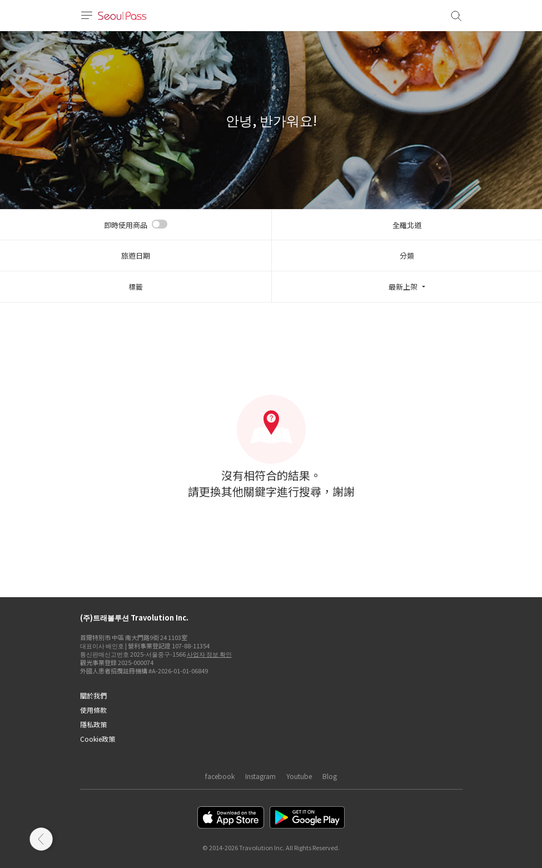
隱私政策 (93, 724)
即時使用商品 (125, 225)
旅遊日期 (135, 255)
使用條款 (93, 710)
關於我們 (93, 695)
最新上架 (403, 286)
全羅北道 (406, 225)
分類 (407, 255)
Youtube (299, 776)
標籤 (135, 286)
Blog (329, 776)
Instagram (260, 776)
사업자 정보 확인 (209, 653)
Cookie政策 (97, 738)
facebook (220, 776)
